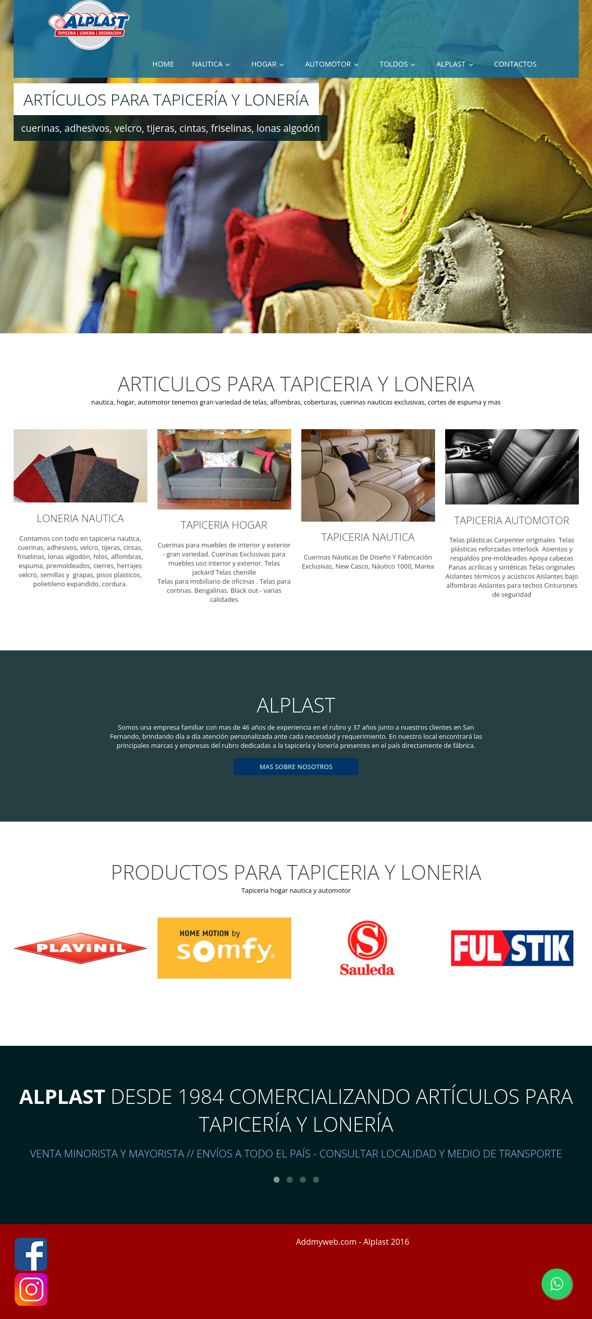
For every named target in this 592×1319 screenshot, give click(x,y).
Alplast (451, 64)
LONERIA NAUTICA (80, 518)
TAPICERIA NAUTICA (368, 537)
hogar (264, 64)
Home (163, 64)
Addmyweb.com (326, 1241)
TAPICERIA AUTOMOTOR (511, 520)
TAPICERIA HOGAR (224, 525)
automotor (328, 64)
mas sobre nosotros (296, 766)
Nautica (207, 64)
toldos (394, 64)
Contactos (515, 64)
